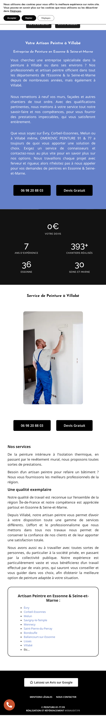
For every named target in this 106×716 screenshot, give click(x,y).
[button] (90, 9)
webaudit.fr (72, 710)
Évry (101, 607)
